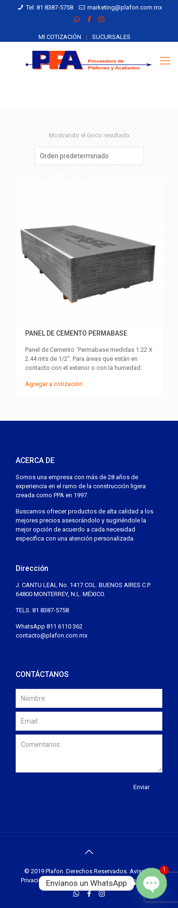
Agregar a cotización (54, 383)
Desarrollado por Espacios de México (105, 880)
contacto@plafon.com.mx (51, 635)
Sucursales (111, 36)
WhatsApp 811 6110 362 (49, 626)
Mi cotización (59, 36)
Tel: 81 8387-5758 (49, 7)
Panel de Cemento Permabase (76, 333)
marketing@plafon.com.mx (124, 7)
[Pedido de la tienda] (89, 156)
